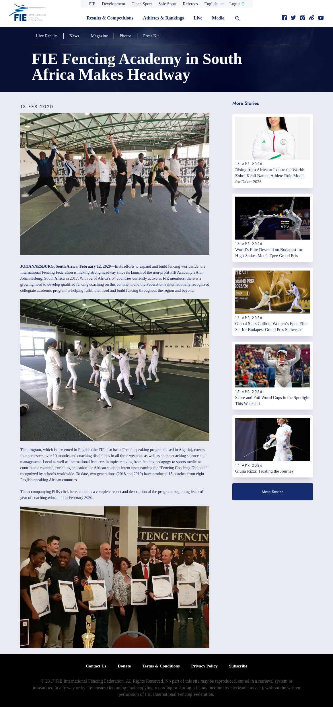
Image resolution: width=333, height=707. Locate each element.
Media (218, 17)
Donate (124, 666)
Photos (125, 36)
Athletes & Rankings (163, 17)
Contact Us (96, 666)
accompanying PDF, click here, (53, 491)
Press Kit (151, 36)
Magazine (99, 36)
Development (113, 3)
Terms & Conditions (161, 666)
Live (198, 17)
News (74, 36)
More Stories (272, 492)
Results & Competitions (110, 17)
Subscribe (238, 666)
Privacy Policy (204, 666)
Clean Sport (142, 3)
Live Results (47, 36)
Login (234, 3)
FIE (92, 3)
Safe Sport (167, 3)
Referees (190, 3)
